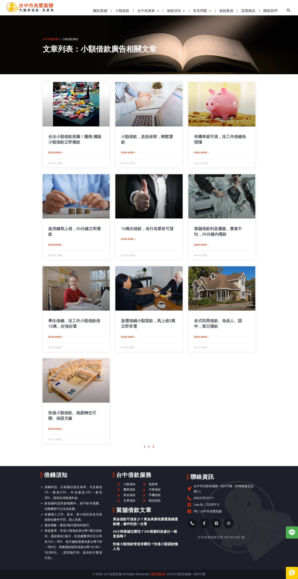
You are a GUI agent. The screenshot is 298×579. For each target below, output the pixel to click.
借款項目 (176, 10)
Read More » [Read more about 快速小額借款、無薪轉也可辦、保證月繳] (55, 429)
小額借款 (122, 11)
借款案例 (226, 11)
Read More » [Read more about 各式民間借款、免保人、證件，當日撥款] (201, 337)
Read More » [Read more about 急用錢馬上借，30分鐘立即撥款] (55, 245)
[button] (288, 10)
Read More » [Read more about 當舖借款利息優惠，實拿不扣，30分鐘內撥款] (201, 245)
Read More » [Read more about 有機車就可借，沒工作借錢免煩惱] (201, 152)
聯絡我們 (270, 11)
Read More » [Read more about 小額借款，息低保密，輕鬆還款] (128, 152)
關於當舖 (100, 11)
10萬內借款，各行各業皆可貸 (147, 228)
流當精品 (248, 11)
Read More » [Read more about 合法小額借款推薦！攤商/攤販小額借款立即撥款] (55, 152)
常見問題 (202, 10)
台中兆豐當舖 (51, 39)
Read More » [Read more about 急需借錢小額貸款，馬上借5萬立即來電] (128, 337)
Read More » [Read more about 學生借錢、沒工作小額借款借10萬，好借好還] (55, 337)
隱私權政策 (158, 574)
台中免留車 (148, 10)
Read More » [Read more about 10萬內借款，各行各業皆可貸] (128, 239)
